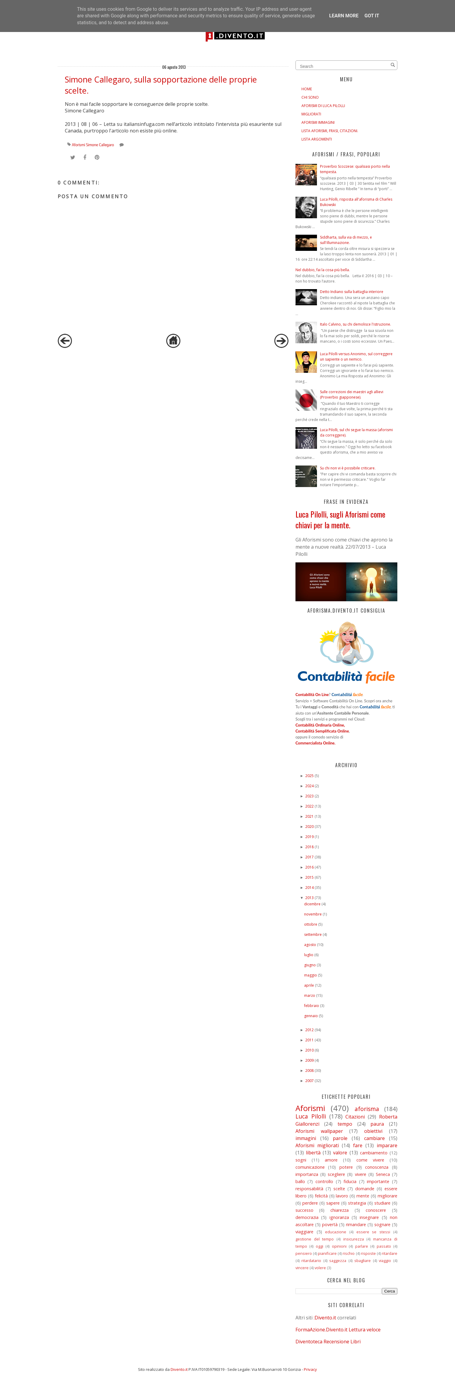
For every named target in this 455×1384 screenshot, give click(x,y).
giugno (310, 965)
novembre (313, 914)
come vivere (370, 1160)
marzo (309, 995)
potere (346, 1167)
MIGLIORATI (311, 114)
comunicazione (310, 1167)
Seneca (383, 1174)
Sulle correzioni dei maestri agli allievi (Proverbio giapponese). (351, 394)
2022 (309, 806)
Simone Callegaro (100, 145)
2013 (309, 897)
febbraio (311, 1005)
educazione (335, 1232)
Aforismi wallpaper (319, 1131)
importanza (306, 1174)
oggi (319, 1246)
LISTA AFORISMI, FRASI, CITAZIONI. (329, 130)
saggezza (337, 1260)
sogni (300, 1160)
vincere (302, 1267)
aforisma (367, 1109)
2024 (309, 785)
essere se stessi (373, 1232)
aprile (309, 985)
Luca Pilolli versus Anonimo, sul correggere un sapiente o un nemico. (356, 356)
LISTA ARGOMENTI (316, 139)
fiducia (350, 1181)
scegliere (336, 1174)
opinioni (339, 1246)
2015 (309, 877)
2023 (309, 796)
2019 (309, 836)
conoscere (376, 1210)
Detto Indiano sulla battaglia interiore (351, 291)
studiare (382, 1203)
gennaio (311, 1015)
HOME (306, 88)
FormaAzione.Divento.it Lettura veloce (338, 1329)
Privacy (310, 1369)
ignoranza (339, 1217)
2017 (309, 857)
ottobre (310, 924)
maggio (310, 975)
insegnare (369, 1217)
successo (304, 1210)
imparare (387, 1145)
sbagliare (362, 1260)
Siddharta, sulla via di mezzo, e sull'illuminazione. (346, 240)
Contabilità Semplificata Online (322, 731)
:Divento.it (325, 1317)
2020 (309, 826)
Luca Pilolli (310, 1116)
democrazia (306, 1217)
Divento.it (179, 1369)
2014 (309, 887)
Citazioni (355, 1116)
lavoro (342, 1196)
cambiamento (373, 1153)
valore (340, 1152)
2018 (309, 846)
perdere (310, 1203)
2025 (309, 775)
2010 (309, 1050)
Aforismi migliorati (317, 1145)
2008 (309, 1070)
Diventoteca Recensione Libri (328, 1341)
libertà (313, 1152)
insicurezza (353, 1239)
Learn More (344, 16)
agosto (310, 944)
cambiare (374, 1138)
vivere (360, 1174)
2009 (309, 1060)
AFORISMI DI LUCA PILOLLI (323, 105)
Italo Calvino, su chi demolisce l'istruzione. (355, 324)
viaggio (385, 1260)
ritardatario (311, 1260)
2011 (309, 1040)
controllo (324, 1181)
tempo (345, 1124)
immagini (305, 1138)
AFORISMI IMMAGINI (318, 122)
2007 (309, 1080)
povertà (330, 1224)
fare (357, 1145)
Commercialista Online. (315, 743)
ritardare (389, 1253)
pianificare (327, 1253)
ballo (300, 1181)
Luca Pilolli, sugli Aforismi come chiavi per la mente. (340, 519)
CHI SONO (310, 97)
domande (364, 1188)
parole (340, 1138)
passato (384, 1246)
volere (320, 1267)
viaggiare (304, 1232)
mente (362, 1196)
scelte (339, 1188)
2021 (309, 816)
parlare (361, 1246)
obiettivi (373, 1131)
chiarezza (339, 1210)
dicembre (312, 904)
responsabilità (309, 1188)
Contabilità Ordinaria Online (319, 725)
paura (377, 1124)
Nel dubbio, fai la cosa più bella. (322, 269)
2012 (309, 1029)
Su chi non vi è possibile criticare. (348, 468)
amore (331, 1160)
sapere (333, 1203)
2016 (309, 867)
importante (378, 1181)
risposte (368, 1253)
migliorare (387, 1196)
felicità (321, 1196)
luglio (308, 954)
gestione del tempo (314, 1239)
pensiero (303, 1253)
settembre (313, 934)
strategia (357, 1203)
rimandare (356, 1224)
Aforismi (78, 145)
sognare (382, 1224)
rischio (349, 1253)
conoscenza (376, 1167)
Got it (371, 16)
